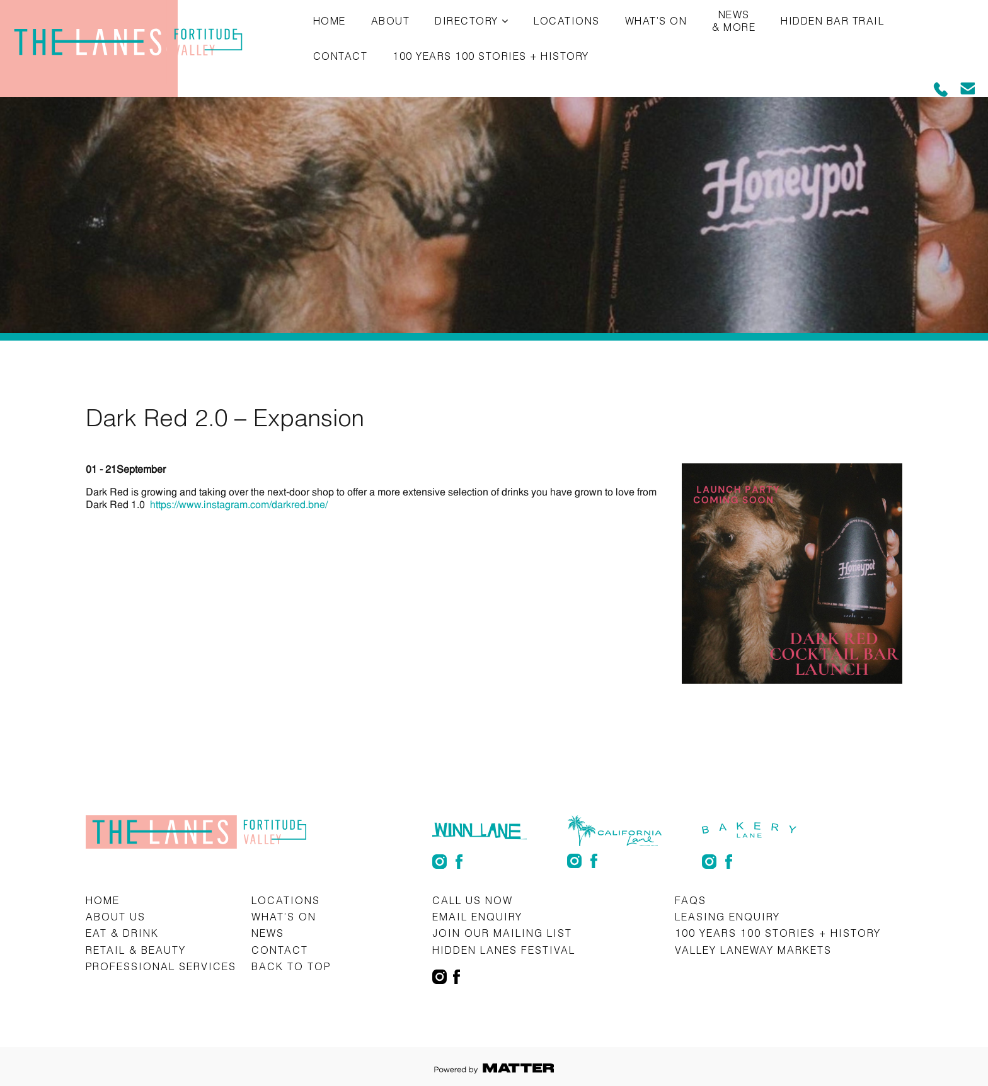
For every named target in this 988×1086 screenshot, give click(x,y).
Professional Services (161, 966)
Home (329, 20)
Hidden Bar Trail (832, 20)
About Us (116, 916)
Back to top (291, 966)
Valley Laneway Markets (753, 950)
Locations (567, 20)
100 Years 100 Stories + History (491, 56)
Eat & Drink (122, 933)
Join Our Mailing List (502, 933)
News (267, 933)
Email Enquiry (477, 916)
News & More (733, 20)
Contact (340, 56)
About (390, 20)
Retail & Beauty (136, 950)
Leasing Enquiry (727, 916)
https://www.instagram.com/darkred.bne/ (239, 505)
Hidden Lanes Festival (503, 950)
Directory (466, 20)
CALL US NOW (472, 900)
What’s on (656, 20)
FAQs (690, 900)
